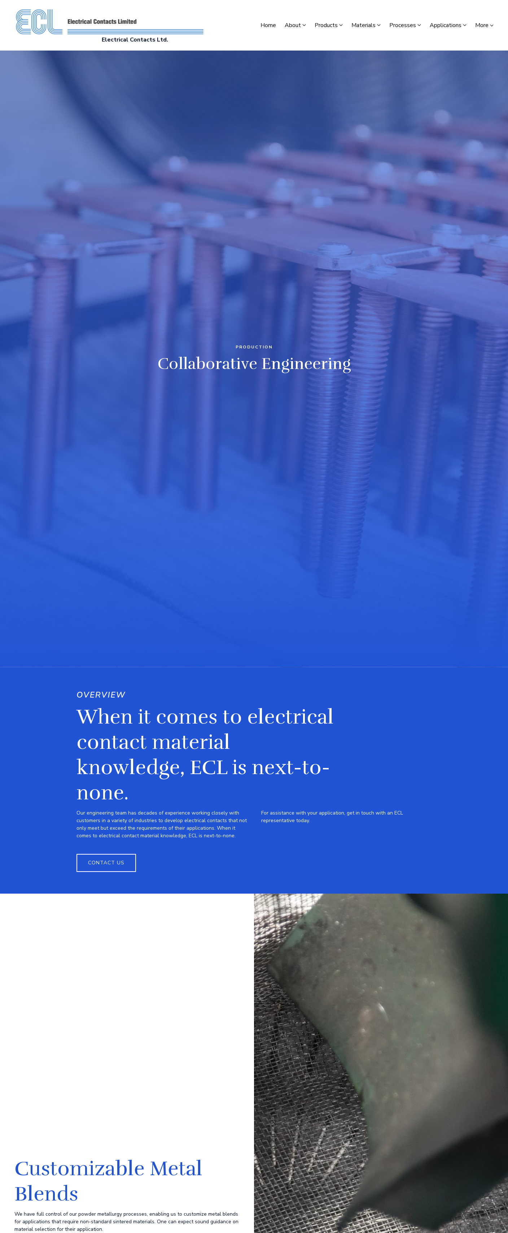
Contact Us (106, 862)
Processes (402, 25)
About (293, 25)
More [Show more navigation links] (484, 25)
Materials (363, 25)
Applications (445, 25)
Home (268, 25)
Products (326, 25)
